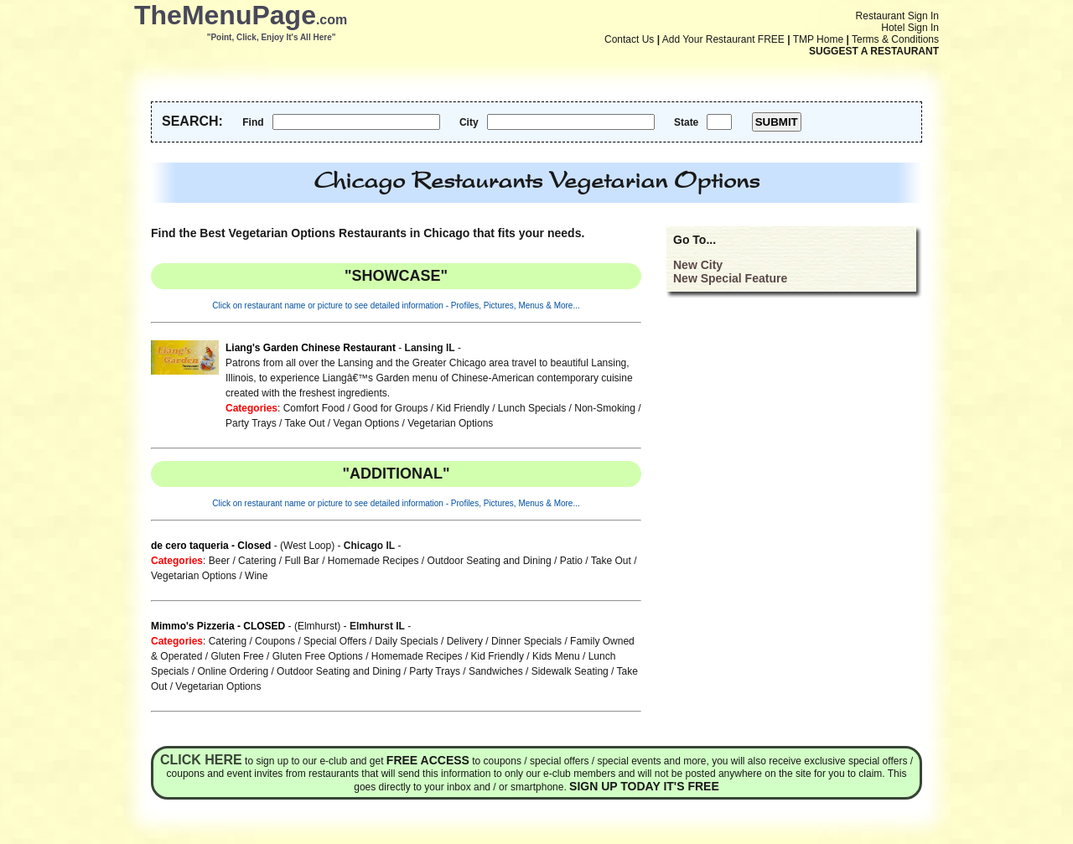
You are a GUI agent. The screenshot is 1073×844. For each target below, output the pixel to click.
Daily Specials (406, 641)
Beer (219, 561)
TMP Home (818, 39)
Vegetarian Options (450, 423)
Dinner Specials (526, 641)
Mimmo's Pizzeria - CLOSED (218, 626)
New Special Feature (730, 278)
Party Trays (251, 423)
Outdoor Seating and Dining (490, 561)
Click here (201, 760)
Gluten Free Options (317, 656)
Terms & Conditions (895, 39)
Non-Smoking (604, 408)
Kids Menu (556, 656)
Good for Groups (390, 408)
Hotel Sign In (910, 28)
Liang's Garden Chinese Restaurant (310, 348)
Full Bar (301, 561)
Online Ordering (232, 671)
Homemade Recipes (373, 561)
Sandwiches (496, 671)
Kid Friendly (462, 408)
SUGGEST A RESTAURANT (874, 51)
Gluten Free (236, 656)
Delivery (465, 641)
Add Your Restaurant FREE (723, 39)
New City (698, 265)
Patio (571, 561)
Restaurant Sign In (897, 16)
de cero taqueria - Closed (211, 545)
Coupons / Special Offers (310, 641)
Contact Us (629, 39)
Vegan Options (367, 423)
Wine (256, 576)
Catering (257, 561)
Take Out (304, 423)
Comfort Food (314, 408)
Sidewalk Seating (570, 671)
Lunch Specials (532, 408)
